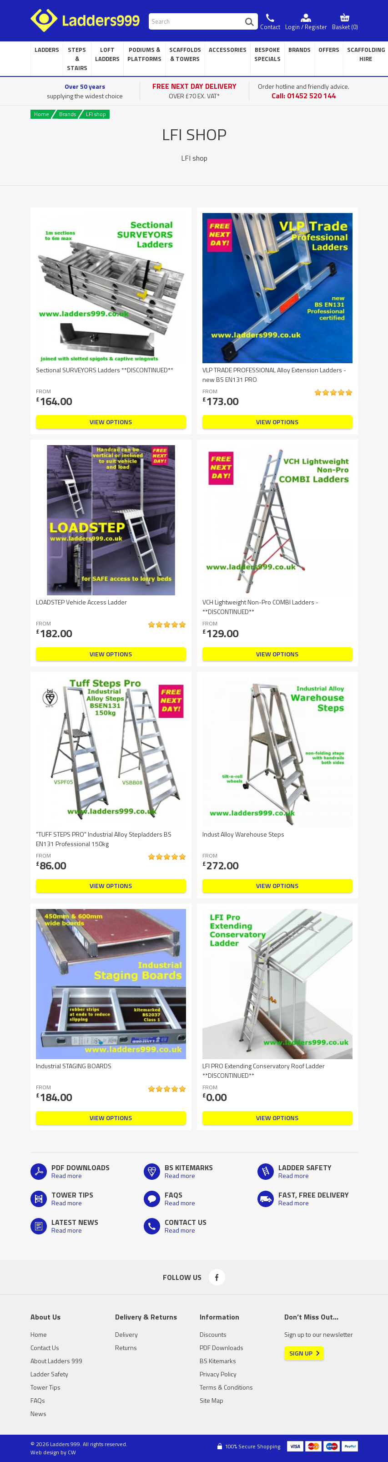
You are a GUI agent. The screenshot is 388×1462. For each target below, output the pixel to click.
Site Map (211, 1400)
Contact (270, 26)
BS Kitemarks (218, 1361)
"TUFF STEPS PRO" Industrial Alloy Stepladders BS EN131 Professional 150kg (103, 838)
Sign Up (300, 1353)
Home (41, 114)
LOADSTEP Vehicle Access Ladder (81, 602)
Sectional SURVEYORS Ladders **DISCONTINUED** (104, 370)
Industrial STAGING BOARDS (73, 1066)
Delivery (126, 1334)
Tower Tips (45, 1387)
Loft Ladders (107, 54)
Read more (66, 1175)
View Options (111, 421)
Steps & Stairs (77, 58)
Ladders (47, 49)
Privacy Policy (218, 1374)
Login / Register (306, 26)
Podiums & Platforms (144, 54)
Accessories (228, 49)
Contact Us (44, 1347)
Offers (328, 49)
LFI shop (96, 114)
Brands (299, 49)
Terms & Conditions (226, 1387)
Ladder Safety (49, 1374)
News (38, 1413)
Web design (44, 1452)
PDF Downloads (221, 1347)
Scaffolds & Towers (185, 54)
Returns (126, 1347)
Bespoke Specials (267, 54)
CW (72, 1452)
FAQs (37, 1400)
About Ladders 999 (56, 1361)
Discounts (213, 1334)
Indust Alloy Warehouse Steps (243, 834)
